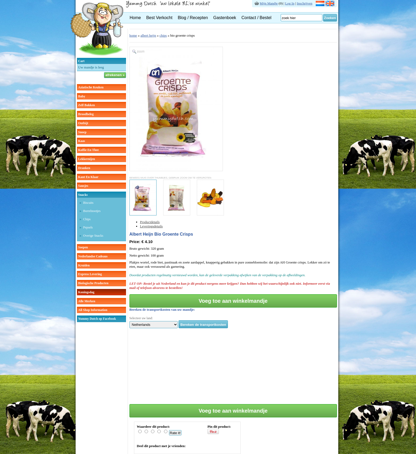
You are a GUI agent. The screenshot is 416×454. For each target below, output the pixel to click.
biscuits (88, 203)
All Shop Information (92, 310)
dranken (84, 168)
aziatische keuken (91, 87)
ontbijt (83, 123)
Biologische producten (93, 283)
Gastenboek (224, 17)
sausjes (83, 186)
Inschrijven (304, 3)
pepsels (88, 227)
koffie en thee (88, 150)
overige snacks (93, 235)
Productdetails (150, 222)
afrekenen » (114, 75)
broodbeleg (86, 114)
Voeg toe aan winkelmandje (233, 301)
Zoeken (330, 18)
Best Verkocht (159, 17)
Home (135, 17)
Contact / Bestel (256, 17)
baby (81, 96)
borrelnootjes (92, 211)
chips (87, 219)
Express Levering (90, 274)
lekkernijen (86, 159)
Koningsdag (86, 292)
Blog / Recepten (193, 17)
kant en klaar (88, 177)
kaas (81, 141)
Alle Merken (86, 301)
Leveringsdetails (151, 226)
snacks (83, 195)
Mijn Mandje (269, 3)
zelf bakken (86, 105)
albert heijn (148, 35)
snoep (82, 132)
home (133, 35)
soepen (83, 247)
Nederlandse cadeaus (93, 256)
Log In (289, 3)
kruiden (84, 265)
